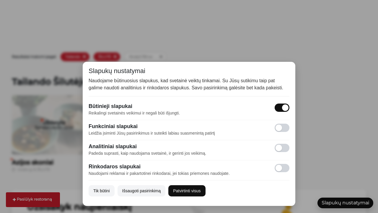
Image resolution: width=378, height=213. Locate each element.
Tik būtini (101, 190)
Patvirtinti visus (187, 190)
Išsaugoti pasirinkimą (141, 190)
